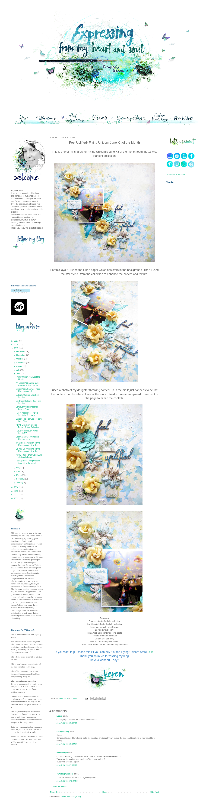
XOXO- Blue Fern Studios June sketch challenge (29, 456)
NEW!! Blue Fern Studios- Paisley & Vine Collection (27, 426)
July (18, 370)
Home (105, 792)
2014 (16, 487)
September (21, 363)
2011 (16, 498)
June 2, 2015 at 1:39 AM (67, 765)
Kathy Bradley (63, 732)
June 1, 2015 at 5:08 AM (67, 723)
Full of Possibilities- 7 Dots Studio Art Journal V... (27, 414)
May (18, 468)
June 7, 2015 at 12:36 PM (67, 781)
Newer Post (55, 792)
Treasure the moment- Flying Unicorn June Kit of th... (28, 444)
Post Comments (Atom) (71, 797)
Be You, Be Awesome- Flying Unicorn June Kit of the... (28, 450)
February (20, 479)
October (20, 359)
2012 (16, 495)
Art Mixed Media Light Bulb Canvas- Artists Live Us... (27, 384)
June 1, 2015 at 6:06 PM (67, 744)
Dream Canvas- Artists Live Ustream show (27, 438)
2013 (16, 491)
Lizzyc (59, 716)
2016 (16, 344)
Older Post (154, 792)
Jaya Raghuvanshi (65, 774)
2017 (16, 341)
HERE (150, 652)
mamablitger (62, 753)
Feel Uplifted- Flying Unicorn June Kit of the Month (28, 462)
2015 (16, 348)
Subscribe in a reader (176, 175)
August (19, 366)
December (21, 351)
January (20, 483)
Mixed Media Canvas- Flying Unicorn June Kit (28, 390)
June (18, 374)
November (21, 355)
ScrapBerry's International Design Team (27, 408)
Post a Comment (60, 787)
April (18, 471)
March (19, 475)
